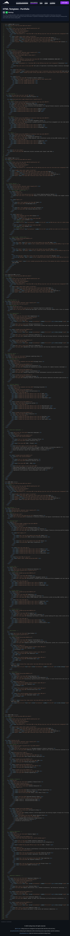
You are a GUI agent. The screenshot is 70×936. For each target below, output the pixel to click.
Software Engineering (22, 3)
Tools (46, 3)
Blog (41, 3)
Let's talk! (64, 2)
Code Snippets (34, 3)
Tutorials (52, 3)
